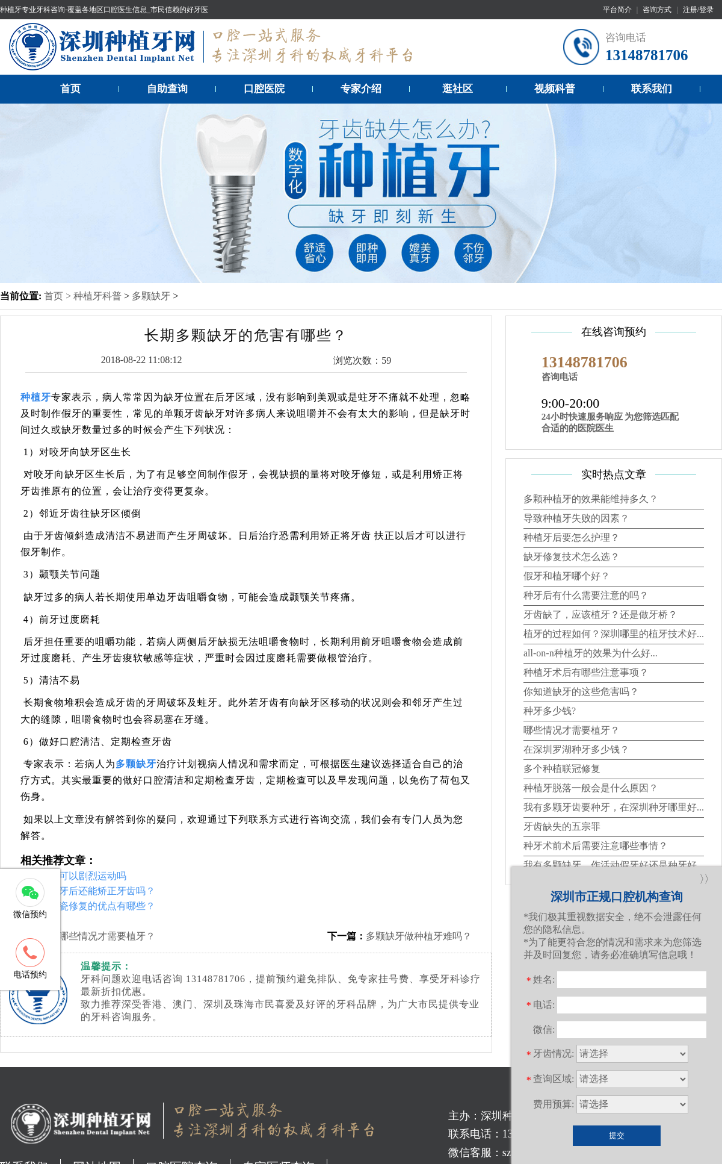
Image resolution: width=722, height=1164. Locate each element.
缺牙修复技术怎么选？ (571, 557)
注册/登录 (698, 9)
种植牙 (35, 397)
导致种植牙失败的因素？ (576, 518)
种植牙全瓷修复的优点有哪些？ (87, 906)
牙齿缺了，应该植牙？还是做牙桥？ (600, 614)
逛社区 (457, 89)
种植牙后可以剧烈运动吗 (73, 876)
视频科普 (554, 89)
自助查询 (167, 89)
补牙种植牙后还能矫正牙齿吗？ (87, 891)
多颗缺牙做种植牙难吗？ (419, 936)
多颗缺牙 (151, 296)
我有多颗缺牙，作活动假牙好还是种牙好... (613, 865)
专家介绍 (361, 89)
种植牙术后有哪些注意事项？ (586, 672)
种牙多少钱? (549, 711)
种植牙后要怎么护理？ (571, 537)
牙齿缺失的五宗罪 (561, 826)
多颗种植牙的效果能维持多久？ (590, 499)
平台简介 (617, 9)
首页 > (58, 296)
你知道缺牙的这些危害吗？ (581, 691)
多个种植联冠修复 (561, 769)
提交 (617, 1135)
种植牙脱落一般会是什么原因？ (590, 788)
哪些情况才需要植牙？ (107, 936)
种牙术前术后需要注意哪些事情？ (595, 846)
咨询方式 (657, 9)
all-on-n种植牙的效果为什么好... (590, 653)
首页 (70, 89)
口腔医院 (264, 89)
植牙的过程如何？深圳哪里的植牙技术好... (613, 634)
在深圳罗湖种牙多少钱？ (576, 749)
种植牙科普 (97, 296)
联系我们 (651, 89)
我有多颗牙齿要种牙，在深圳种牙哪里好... (613, 807)
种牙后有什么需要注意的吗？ (586, 595)
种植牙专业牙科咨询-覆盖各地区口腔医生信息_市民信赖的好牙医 (104, 9)
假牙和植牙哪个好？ (566, 576)
